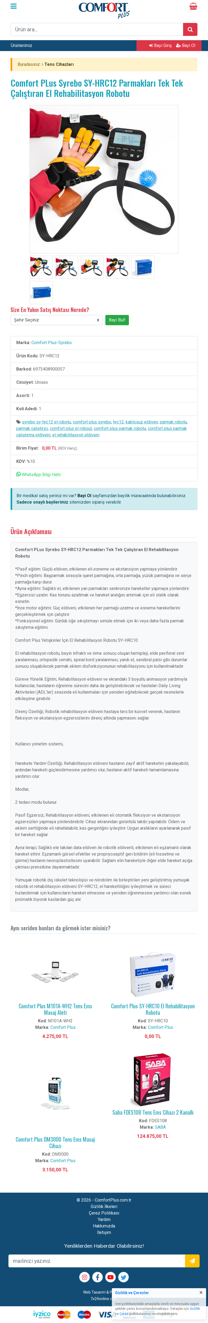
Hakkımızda (104, 1226)
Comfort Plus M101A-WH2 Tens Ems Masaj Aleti (55, 1009)
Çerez (123, 1314)
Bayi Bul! (117, 320)
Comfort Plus (63, 1027)
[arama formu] (97, 29)
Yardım (104, 1219)
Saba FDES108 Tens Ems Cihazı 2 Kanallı (152, 1112)
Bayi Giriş (160, 45)
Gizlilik (195, 1309)
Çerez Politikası (104, 1213)
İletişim (104, 1232)
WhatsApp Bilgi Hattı (38, 474)
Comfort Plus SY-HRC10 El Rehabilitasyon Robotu (153, 1009)
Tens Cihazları (59, 64)
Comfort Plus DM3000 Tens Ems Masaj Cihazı (55, 1142)
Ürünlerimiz (21, 45)
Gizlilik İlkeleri (104, 1206)
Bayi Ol (185, 45)
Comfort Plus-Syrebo (51, 342)
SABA (160, 1127)
